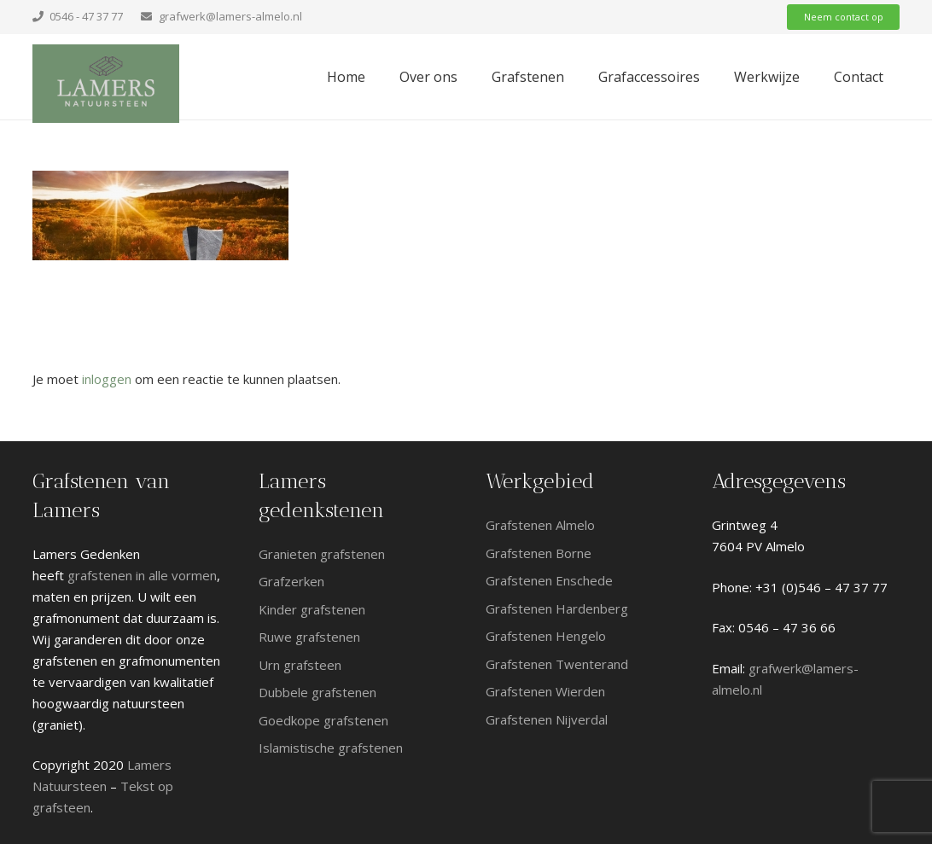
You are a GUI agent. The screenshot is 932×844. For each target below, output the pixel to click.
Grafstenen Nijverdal (547, 719)
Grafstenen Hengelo (546, 635)
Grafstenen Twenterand (559, 663)
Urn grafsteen (300, 664)
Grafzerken (291, 581)
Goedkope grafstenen (323, 720)
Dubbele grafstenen (317, 692)
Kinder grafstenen (312, 609)
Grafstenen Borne (538, 553)
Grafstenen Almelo (540, 524)
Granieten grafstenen (322, 553)
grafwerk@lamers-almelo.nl (230, 16)
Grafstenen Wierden (545, 691)
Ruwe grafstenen (309, 636)
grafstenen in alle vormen (142, 575)
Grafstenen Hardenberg (559, 608)
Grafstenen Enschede (549, 580)
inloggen (106, 378)
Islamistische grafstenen (331, 747)
